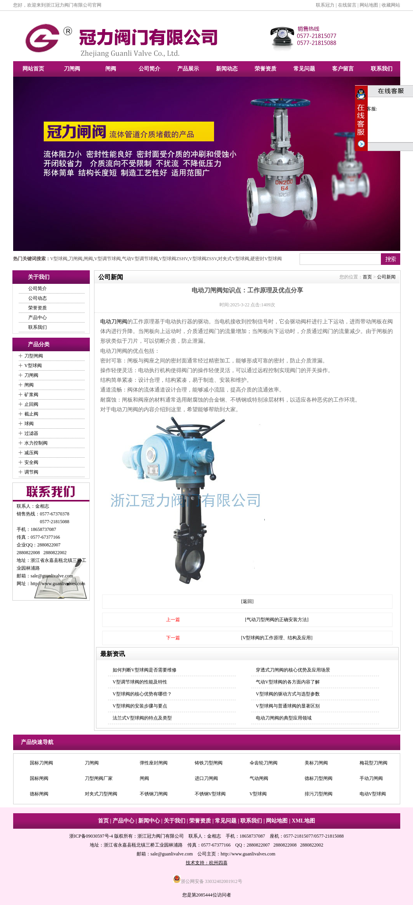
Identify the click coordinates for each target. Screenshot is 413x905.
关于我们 (174, 821)
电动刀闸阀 (113, 322)
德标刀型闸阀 (318, 778)
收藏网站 (391, 5)
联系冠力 (325, 5)
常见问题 (304, 69)
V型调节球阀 (107, 258)
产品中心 (37, 317)
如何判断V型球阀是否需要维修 (145, 670)
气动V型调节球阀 (140, 258)
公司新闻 (386, 277)
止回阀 (31, 404)
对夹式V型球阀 (233, 258)
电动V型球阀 (373, 794)
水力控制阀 (36, 443)
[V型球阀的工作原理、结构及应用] (277, 638)
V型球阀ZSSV (203, 258)
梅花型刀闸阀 (373, 763)
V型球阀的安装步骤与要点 (140, 706)
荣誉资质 (265, 69)
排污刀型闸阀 (318, 794)
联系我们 (381, 69)
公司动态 (37, 298)
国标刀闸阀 (41, 763)
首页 (367, 277)
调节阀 (31, 472)
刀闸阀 (72, 69)
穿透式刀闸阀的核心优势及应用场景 (293, 670)
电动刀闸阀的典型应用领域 (284, 718)
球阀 (29, 423)
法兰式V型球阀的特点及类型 (142, 718)
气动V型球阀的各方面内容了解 (288, 682)
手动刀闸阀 (371, 778)
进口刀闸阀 (206, 778)
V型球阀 (59, 258)
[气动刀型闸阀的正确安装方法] (276, 619)
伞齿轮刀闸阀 (264, 763)
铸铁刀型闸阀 (209, 763)
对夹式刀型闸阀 (101, 794)
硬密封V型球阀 (266, 258)
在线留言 (347, 5)
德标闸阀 (39, 794)
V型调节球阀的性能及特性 (140, 682)
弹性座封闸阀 (154, 763)
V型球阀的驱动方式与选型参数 (288, 694)
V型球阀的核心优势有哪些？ (142, 694)
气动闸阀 (259, 778)
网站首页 (33, 69)
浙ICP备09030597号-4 (91, 836)
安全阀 (31, 462)
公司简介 (149, 69)
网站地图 (369, 5)
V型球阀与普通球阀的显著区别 (288, 706)
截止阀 (31, 414)
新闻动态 (227, 69)
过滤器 (31, 433)
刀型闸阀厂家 (99, 778)
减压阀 (31, 452)
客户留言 (343, 69)
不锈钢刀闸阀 (154, 794)
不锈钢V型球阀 (210, 794)
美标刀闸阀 (316, 763)
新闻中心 (149, 821)
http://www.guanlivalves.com (58, 583)
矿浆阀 (31, 394)
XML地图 (303, 821)
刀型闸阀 (33, 356)
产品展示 (188, 69)
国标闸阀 (39, 778)
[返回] (247, 601)
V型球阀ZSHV (173, 258)
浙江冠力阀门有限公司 (160, 836)
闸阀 (110, 69)
